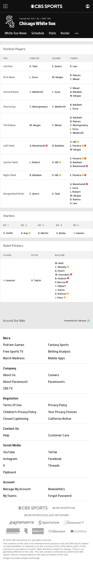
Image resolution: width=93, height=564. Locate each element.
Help (6, 435)
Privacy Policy (57, 405)
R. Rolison (60, 293)
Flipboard (9, 472)
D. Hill (73, 141)
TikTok (52, 452)
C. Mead (74, 79)
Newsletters (56, 489)
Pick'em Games (13, 345)
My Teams (10, 496)
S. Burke (61, 233)
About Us (9, 375)
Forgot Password (59, 496)
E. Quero (57, 66)
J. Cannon (78, 233)
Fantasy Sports (58, 345)
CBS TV (8, 388)
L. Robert (35, 162)
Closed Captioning (15, 419)
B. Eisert (60, 270)
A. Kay (24, 233)
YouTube (9, 452)
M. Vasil (59, 263)
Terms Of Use (12, 405)
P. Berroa (60, 282)
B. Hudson (60, 278)
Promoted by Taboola (77, 320)
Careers (53, 375)
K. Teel (33, 66)
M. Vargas (57, 77)
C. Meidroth (36, 92)
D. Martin (43, 233)
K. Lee (73, 66)
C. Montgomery (39, 106)
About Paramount (15, 382)
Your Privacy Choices (62, 412)
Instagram (10, 459)
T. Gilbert (60, 286)
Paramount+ (56, 382)
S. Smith (8, 233)
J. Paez (59, 297)
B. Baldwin (76, 92)
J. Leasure (9, 280)
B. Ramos (75, 75)
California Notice (59, 419)
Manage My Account (17, 489)
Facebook (54, 459)
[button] (77, 33)
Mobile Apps (56, 358)
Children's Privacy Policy (19, 412)
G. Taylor (36, 280)
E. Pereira (75, 145)
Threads (53, 466)
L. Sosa (34, 77)
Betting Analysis (59, 352)
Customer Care (58, 435)
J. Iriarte (60, 290)
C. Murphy (60, 267)
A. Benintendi (37, 145)
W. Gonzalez (62, 274)
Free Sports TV (13, 352)
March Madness (14, 358)
